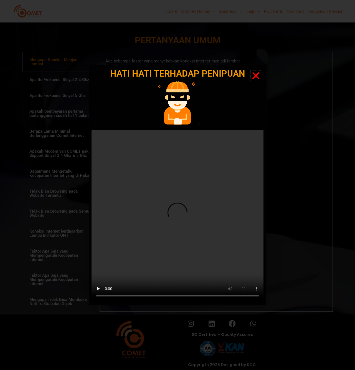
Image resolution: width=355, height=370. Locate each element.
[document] (177, 185)
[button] (256, 75)
